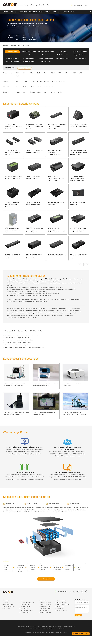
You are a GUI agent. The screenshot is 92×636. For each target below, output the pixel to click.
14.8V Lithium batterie (45, 315)
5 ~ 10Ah (32, 81)
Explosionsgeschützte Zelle (45, 612)
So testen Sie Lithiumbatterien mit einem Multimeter (17, 342)
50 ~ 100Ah (54, 81)
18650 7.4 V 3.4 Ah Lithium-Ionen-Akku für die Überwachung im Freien (78, 256)
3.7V (17, 72)
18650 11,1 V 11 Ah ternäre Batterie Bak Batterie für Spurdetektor (12, 204)
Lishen (39, 92)
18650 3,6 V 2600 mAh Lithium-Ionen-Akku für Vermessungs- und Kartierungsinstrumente (78, 152)
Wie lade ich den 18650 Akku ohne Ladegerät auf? (17, 345)
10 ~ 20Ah (39, 81)
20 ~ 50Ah (47, 81)
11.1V (38, 72)
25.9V (74, 72)
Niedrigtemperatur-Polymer (45, 608)
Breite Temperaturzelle (44, 610)
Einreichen (78, 615)
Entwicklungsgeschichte (8, 604)
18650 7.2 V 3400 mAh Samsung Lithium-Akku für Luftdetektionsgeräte (34, 230)
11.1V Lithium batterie (34, 315)
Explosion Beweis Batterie (73, 310)
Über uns (73, 11)
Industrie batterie (42, 308)
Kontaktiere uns (6, 608)
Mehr (42, 359)
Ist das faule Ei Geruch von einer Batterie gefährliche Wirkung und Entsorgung (24, 347)
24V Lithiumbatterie (11, 317)
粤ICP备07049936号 (60, 628)
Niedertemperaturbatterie (62, 602)
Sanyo (24, 92)
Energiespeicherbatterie (80, 55)
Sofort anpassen (46, 579)
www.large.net (52, 628)
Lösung (54, 11)
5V (23, 72)
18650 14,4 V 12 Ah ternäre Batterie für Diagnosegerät (33, 203)
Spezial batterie (33, 308)
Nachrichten (66, 11)
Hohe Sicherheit (60, 606)
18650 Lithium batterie (62, 55)
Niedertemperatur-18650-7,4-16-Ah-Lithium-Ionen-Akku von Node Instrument (34, 126)
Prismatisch (47, 86)
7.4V (31, 72)
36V (81, 72)
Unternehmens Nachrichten (9, 606)
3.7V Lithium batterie (12, 315)
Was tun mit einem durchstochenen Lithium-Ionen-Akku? (18, 340)
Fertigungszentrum (25, 608)
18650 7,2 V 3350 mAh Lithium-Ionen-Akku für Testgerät (34, 177)
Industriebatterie (33, 11)
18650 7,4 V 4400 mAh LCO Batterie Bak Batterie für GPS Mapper (12, 230)
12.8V (52, 72)
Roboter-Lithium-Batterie (12, 313)
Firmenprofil (5, 602)
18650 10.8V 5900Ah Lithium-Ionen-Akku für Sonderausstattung (57, 255)
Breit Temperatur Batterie (48, 310)
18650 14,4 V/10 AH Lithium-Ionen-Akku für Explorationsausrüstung (55, 152)
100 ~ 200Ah (61, 81)
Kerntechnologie (24, 612)
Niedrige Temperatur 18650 (45, 602)
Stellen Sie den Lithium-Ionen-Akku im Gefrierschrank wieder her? (21, 335)
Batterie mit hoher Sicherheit (79, 51)
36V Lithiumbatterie (22, 317)
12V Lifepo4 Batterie (38, 313)
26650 (31, 86)
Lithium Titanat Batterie (80, 58)
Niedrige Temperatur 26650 (45, 604)
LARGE (53, 92)
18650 (17, 86)
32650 (38, 86)
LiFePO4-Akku (63, 51)
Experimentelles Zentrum (26, 610)
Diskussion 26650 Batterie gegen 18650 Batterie (16, 337)
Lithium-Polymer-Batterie (12, 58)
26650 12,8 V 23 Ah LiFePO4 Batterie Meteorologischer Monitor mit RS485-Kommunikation (78, 178)
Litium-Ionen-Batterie (23, 45)
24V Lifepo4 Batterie (49, 313)
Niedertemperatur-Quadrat (45, 606)
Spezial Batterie (23, 11)
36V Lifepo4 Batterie (60, 313)
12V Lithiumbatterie (68, 315)
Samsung (32, 92)
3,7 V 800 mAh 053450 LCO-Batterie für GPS (77, 203)
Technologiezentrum (25, 606)
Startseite (5, 11)
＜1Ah (17, 81)
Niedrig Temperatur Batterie (46, 58)
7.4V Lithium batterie (23, 315)
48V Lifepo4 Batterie (71, 313)
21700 (24, 86)
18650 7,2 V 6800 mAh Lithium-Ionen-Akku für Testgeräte (34, 151)
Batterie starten (46, 55)
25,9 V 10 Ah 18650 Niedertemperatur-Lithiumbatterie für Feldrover (13, 126)
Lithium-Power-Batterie (44, 11)
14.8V (59, 72)
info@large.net (77, 5)
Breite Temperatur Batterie (63, 58)
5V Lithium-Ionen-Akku (57, 315)
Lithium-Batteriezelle (46, 61)
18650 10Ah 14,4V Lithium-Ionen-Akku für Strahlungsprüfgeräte (13, 177)
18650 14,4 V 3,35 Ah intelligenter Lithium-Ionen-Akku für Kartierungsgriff (56, 126)
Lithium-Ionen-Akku (23, 310)
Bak (45, 92)
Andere (18, 76)
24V (67, 72)
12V (45, 72)
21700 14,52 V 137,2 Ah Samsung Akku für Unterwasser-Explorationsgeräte (13, 152)
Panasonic (18, 92)
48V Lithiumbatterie (32, 317)
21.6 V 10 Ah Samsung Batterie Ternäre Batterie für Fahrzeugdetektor (34, 256)
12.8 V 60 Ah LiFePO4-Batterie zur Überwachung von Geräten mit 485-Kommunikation (78, 230)
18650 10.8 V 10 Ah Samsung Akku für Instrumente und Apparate (12, 256)
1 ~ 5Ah (25, 81)
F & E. (59, 11)
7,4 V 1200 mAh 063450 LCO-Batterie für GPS (56, 203)
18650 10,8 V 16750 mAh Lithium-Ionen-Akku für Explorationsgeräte (78, 125)
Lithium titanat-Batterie (61, 310)
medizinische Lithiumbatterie (26, 313)
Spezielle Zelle (13, 11)
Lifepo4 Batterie (63, 308)
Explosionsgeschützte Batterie (46, 51)
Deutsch (86, 5)
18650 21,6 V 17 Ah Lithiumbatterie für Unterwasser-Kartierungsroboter (56, 178)
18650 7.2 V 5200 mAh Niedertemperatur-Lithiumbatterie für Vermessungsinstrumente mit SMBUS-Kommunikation (56, 230)
